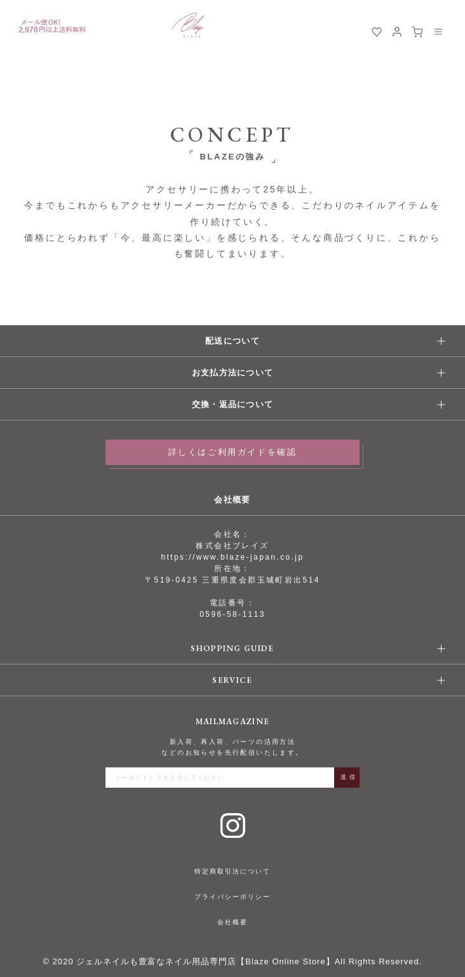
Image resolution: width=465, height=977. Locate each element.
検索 (356, 31)
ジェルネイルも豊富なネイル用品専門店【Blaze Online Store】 (205, 961)
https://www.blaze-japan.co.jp (232, 557)
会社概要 (232, 922)
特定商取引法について (232, 871)
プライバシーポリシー (232, 896)
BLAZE (188, 25)
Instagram (232, 825)
